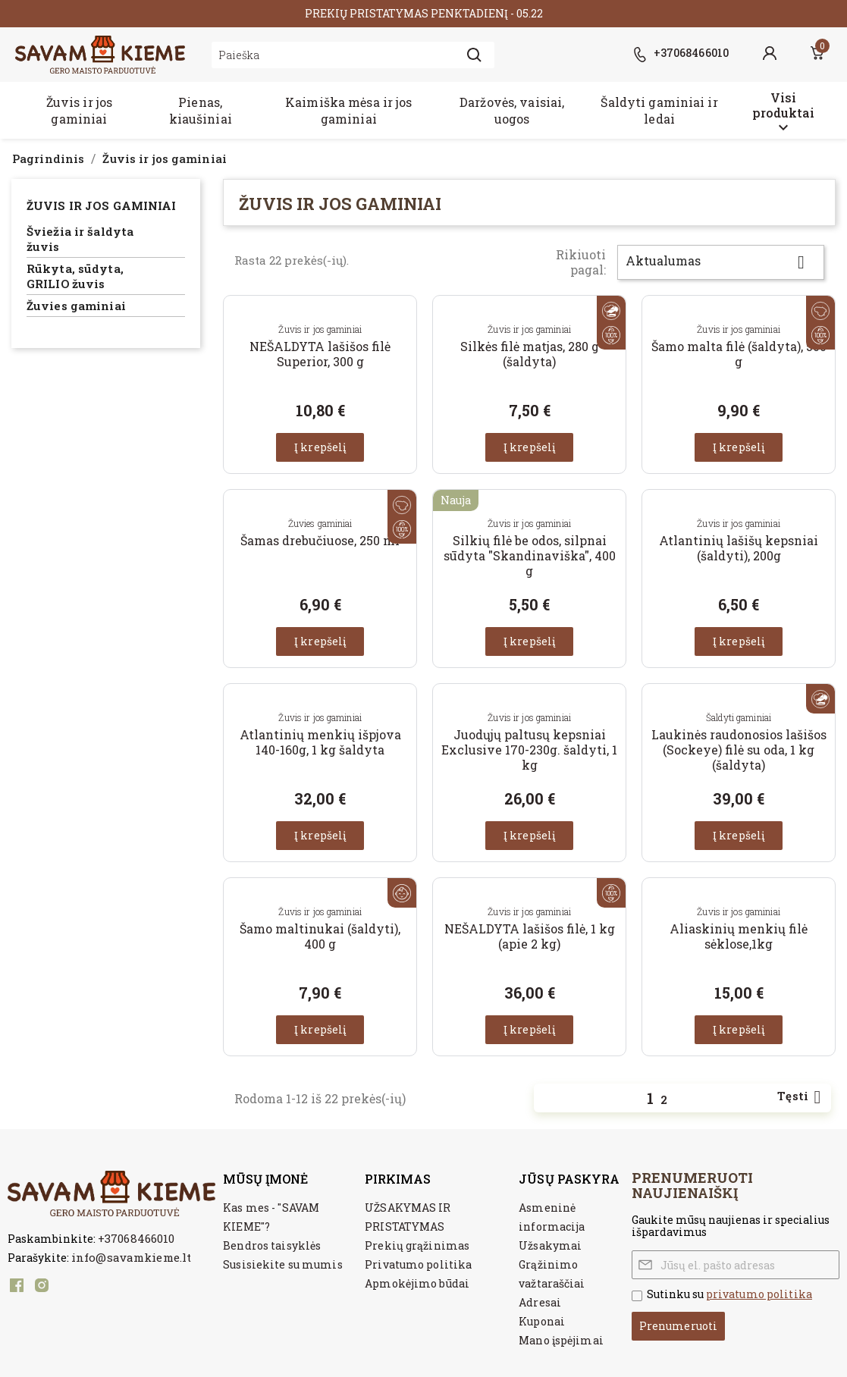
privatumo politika (759, 1294)
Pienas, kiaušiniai (200, 110)
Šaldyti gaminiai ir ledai (659, 110)
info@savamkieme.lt (131, 1257)
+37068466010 (136, 1238)
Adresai (540, 1302)
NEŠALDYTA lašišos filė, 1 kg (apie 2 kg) (529, 936)
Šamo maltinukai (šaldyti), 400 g (320, 936)
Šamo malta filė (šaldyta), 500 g (739, 353)
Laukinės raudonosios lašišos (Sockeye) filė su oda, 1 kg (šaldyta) (739, 749)
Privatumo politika (418, 1264)
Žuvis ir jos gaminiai (79, 110)
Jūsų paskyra (569, 1179)
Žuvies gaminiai (76, 306)
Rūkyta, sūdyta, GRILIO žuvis (75, 276)
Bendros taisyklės (272, 1245)
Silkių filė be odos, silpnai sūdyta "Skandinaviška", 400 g (530, 555)
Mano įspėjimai (561, 1340)
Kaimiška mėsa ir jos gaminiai (348, 110)
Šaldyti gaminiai (738, 717)
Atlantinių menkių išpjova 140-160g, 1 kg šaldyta (320, 742)
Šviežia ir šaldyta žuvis (80, 239)
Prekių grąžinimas (417, 1245)
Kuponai (542, 1321)
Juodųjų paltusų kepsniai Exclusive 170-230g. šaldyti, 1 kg (529, 749)
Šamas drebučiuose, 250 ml (320, 540)
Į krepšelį (320, 447)
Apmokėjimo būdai (417, 1283)
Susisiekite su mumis (282, 1264)
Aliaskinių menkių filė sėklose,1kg (739, 936)
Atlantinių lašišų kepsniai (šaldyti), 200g (738, 547)
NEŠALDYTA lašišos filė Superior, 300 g (320, 353)
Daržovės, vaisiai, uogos (512, 110)
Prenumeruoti (678, 1326)
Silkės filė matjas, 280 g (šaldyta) (529, 353)
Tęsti (802, 1097)
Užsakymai (550, 1245)
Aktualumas (721, 262)
